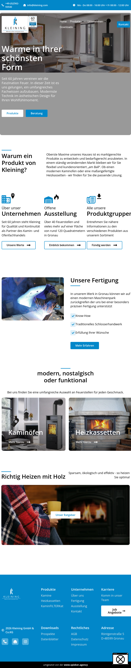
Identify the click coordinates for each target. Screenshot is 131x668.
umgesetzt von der (65, 664)
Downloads (50, 628)
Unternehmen (82, 589)
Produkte (48, 589)
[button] (77, 21)
